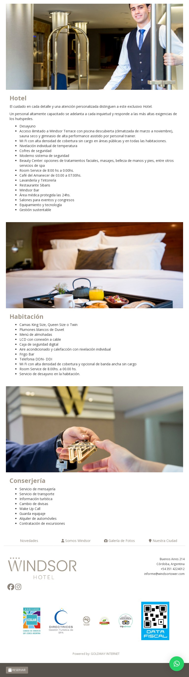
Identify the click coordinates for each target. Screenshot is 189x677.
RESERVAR (17, 670)
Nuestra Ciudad (163, 540)
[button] (176, 663)
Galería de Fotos (119, 540)
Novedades (28, 540)
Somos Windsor (76, 540)
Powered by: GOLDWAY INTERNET (96, 654)
